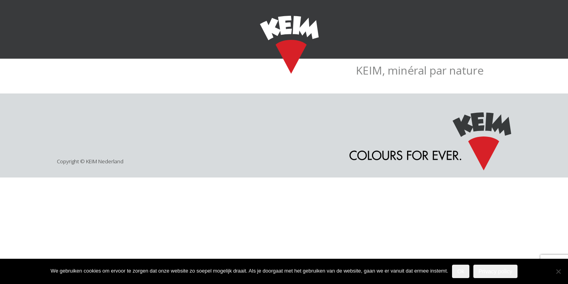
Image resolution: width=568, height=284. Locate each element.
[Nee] (558, 271)
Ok (460, 271)
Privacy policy (495, 271)
